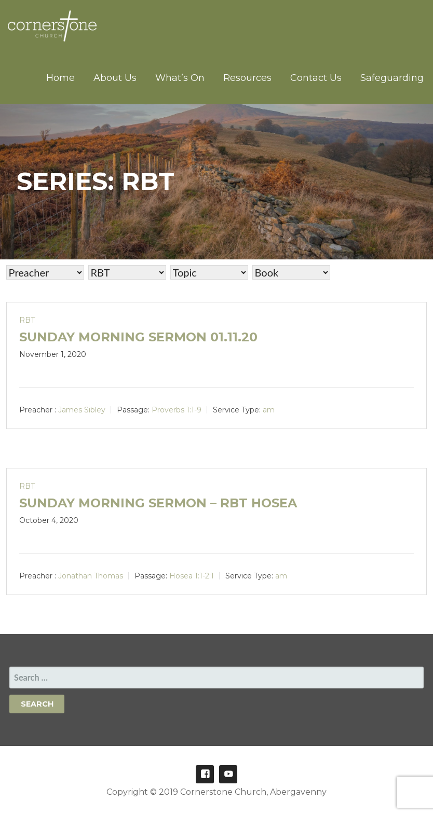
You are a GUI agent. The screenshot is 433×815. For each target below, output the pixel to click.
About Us (115, 78)
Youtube (228, 774)
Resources (247, 78)
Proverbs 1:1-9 (176, 410)
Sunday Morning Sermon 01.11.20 (138, 336)
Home (60, 78)
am (269, 410)
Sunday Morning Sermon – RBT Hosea (158, 502)
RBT (27, 320)
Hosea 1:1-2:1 (191, 576)
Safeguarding (392, 78)
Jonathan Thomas (90, 576)
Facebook (205, 774)
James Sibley (81, 410)
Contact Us (316, 78)
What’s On (180, 78)
